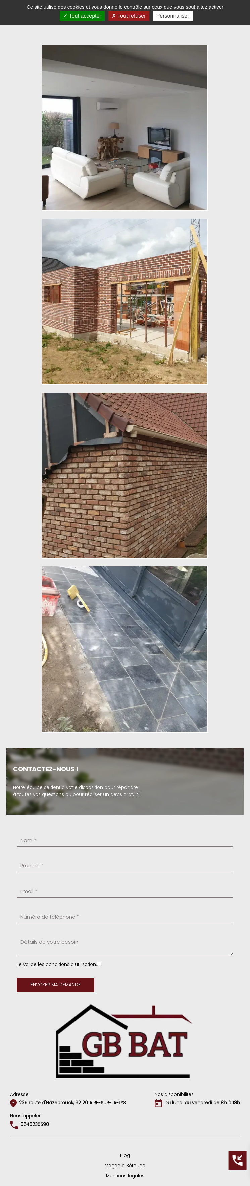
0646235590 (34, 1124)
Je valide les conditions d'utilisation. (57, 964)
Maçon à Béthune (125, 1165)
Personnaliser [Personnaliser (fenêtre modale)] (172, 16)
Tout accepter (82, 16)
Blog (125, 1155)
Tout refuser (129, 16)
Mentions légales (125, 1176)
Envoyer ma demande (56, 985)
